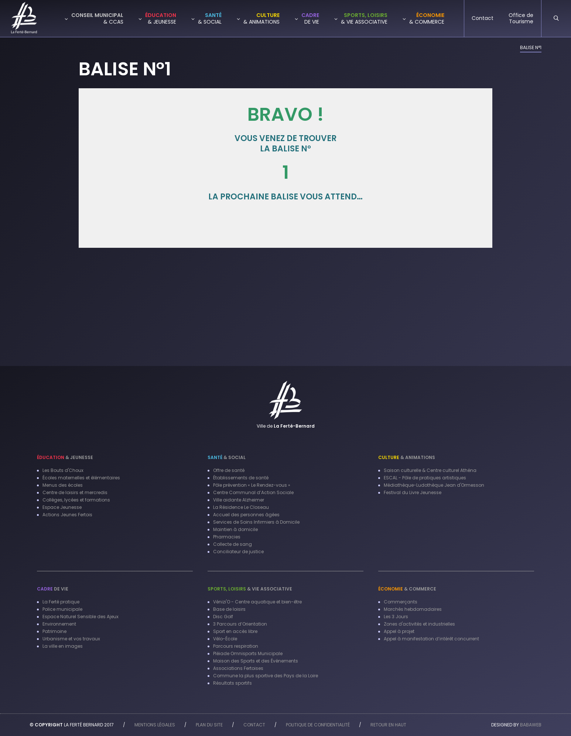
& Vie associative (250, 589)
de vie (52, 589)
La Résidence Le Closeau (241, 507)
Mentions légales (154, 725)
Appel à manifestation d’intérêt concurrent (431, 639)
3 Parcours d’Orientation (240, 624)
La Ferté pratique (60, 602)
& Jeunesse (65, 457)
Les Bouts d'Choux (62, 470)
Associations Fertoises (238, 668)
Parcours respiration (235, 646)
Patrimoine (54, 631)
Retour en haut (388, 725)
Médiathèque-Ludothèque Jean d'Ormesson (434, 485)
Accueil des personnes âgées (246, 514)
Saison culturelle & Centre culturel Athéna (430, 470)
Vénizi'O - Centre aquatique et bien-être (257, 602)
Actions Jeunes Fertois (67, 514)
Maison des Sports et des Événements (255, 661)
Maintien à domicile (235, 529)
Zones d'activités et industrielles (419, 624)
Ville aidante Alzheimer (238, 500)
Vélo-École (225, 639)
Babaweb (530, 725)
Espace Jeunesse (62, 507)
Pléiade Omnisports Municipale (248, 653)
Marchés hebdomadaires (413, 609)
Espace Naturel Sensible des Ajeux (80, 616)
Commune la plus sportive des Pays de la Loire (265, 675)
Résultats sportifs (232, 683)
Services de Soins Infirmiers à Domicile (256, 522)
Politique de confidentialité (318, 725)
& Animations (406, 457)
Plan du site (209, 725)
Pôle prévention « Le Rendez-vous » (251, 485)
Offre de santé (229, 470)
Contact (254, 725)
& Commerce (407, 589)
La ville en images (62, 646)
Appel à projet (399, 631)
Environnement (59, 624)
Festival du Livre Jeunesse (412, 492)
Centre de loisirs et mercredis (74, 492)
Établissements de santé (241, 478)
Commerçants (400, 602)
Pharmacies (226, 537)
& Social (227, 457)
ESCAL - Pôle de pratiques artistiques (425, 478)
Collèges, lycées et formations (76, 500)
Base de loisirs (229, 609)
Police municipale (62, 609)
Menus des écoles (62, 485)
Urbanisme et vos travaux (71, 639)
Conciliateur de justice (238, 551)
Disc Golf (223, 616)
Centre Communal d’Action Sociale (253, 492)
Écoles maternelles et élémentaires (81, 478)
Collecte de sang (232, 544)
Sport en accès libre (235, 631)
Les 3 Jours (396, 616)
